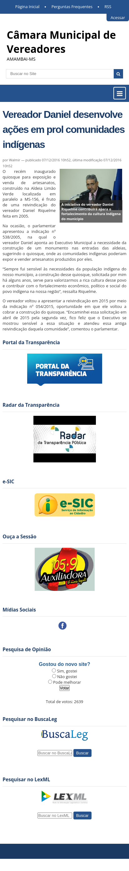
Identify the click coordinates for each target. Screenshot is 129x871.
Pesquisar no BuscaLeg (29, 719)
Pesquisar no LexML (26, 779)
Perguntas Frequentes (72, 6)
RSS (107, 6)
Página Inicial (27, 6)
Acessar (118, 17)
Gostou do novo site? (64, 664)
